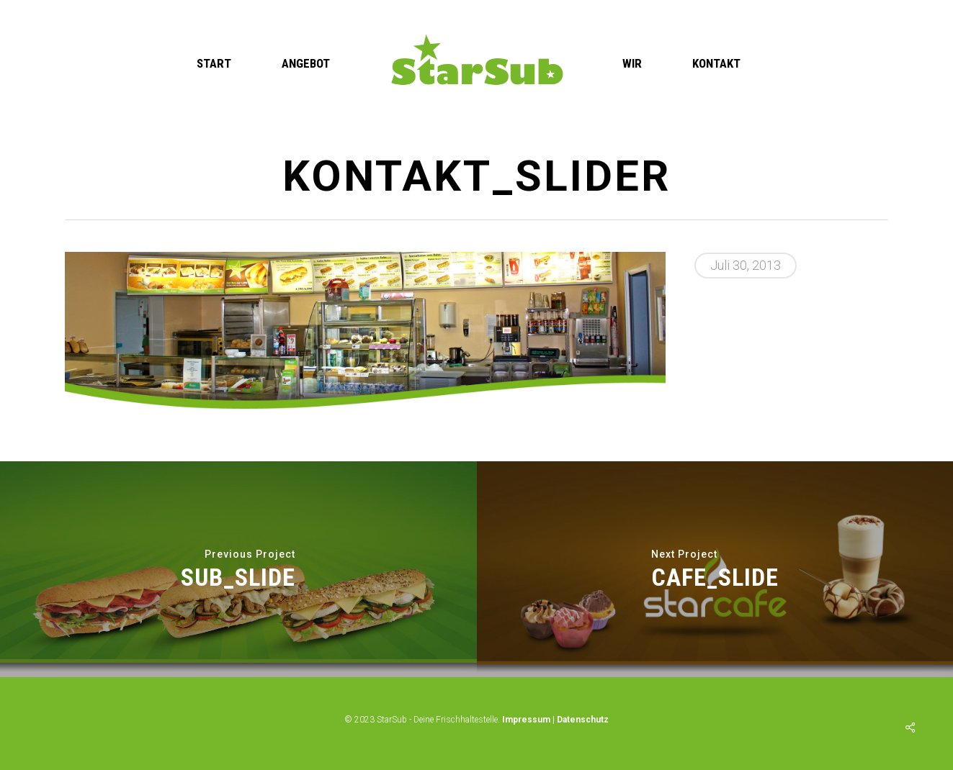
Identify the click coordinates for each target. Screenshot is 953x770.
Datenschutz (583, 720)
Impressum (526, 720)
